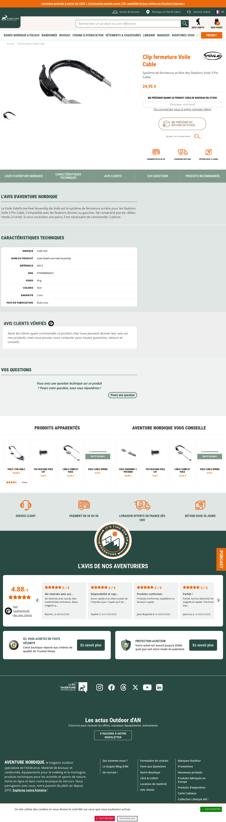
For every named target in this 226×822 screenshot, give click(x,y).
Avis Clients (113, 176)
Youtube (148, 687)
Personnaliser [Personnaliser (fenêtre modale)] (127, 819)
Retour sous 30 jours (200, 516)
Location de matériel (153, 783)
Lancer (185, 23)
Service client (26, 516)
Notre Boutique (150, 772)
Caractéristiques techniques (68, 176)
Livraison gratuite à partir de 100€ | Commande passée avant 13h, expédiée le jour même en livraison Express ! (113, 3)
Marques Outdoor (189, 760)
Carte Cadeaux (187, 793)
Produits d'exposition (191, 787)
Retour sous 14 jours (208, 159)
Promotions (185, 766)
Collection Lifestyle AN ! (193, 799)
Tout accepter (211, 809)
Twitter (135, 687)
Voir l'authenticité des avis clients (22, 611)
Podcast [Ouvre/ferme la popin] (221, 559)
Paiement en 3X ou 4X (156, 159)
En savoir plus (90, 645)
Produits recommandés (202, 176)
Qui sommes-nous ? (115, 760)
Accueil (10, 43)
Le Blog (76, 687)
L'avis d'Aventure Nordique (23, 176)
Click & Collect (149, 778)
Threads (123, 687)
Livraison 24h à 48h (182, 159)
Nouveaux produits (190, 772)
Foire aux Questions (153, 766)
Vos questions (157, 176)
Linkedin (160, 687)
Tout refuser (104, 818)
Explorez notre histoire (29, 790)
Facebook (111, 687)
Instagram (98, 687)
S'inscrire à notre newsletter (113, 735)
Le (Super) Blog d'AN (115, 766)
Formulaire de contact (154, 760)
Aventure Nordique (24, 762)
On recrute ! (110, 772)
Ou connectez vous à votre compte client (182, 109)
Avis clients (147, 789)
